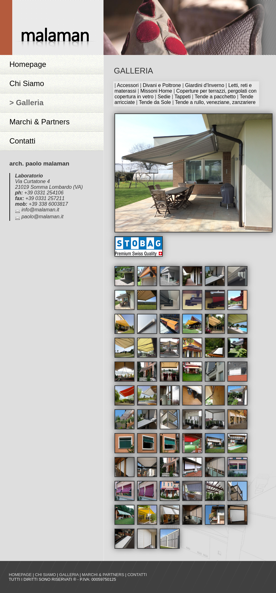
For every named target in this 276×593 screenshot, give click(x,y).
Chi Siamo (26, 83)
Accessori (128, 85)
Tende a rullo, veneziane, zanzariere (215, 102)
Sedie (164, 96)
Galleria (69, 574)
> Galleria (26, 102)
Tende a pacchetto (215, 96)
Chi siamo (45, 574)
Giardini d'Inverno (204, 85)
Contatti (22, 141)
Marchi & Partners (39, 121)
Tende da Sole (155, 102)
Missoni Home (156, 91)
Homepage (27, 64)
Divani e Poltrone (162, 85)
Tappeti (182, 96)
